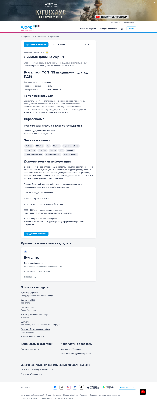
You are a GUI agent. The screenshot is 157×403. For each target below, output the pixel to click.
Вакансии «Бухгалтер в (37, 370)
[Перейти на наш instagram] (68, 387)
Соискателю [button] (127, 387)
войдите (27, 112)
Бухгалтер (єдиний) (29, 293)
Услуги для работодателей (32, 395)
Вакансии (32, 374)
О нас (48, 395)
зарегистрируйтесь (59, 112)
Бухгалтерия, (30, 349)
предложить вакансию (64, 66)
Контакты (57, 395)
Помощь (93, 395)
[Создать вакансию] (108, 28)
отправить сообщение (40, 66)
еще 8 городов (54, 325)
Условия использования (109, 395)
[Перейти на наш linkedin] (75, 387)
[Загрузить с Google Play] (109, 387)
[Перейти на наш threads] (61, 387)
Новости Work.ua (70, 395)
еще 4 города (47, 295)
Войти (131, 29)
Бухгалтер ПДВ (27, 307)
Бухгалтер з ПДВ (28, 300)
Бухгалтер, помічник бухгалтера (34, 314)
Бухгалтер (32, 258)
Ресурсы (83, 395)
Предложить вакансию (36, 44)
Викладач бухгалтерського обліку (35, 329)
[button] (122, 28)
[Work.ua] (28, 28)
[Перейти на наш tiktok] (81, 387)
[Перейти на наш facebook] (55, 387)
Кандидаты (72, 349)
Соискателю (129, 22)
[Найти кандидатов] (88, 28)
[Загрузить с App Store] (93, 387)
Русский (25, 387)
